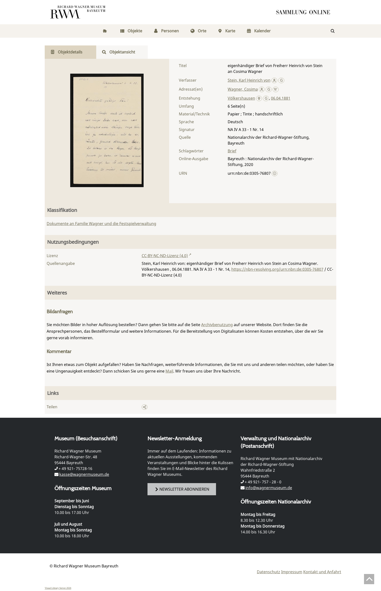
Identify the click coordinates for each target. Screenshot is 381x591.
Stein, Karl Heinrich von (249, 80)
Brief (232, 151)
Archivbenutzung (217, 324)
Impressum (291, 571)
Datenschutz (268, 571)
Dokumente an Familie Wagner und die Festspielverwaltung (101, 223)
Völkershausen (241, 98)
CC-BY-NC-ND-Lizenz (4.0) (165, 255)
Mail (169, 371)
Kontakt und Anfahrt (322, 571)
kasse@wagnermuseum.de (84, 474)
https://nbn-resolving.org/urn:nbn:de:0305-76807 (277, 269)
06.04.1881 (280, 98)
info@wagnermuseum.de (268, 487)
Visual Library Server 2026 (58, 588)
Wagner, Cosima (243, 89)
